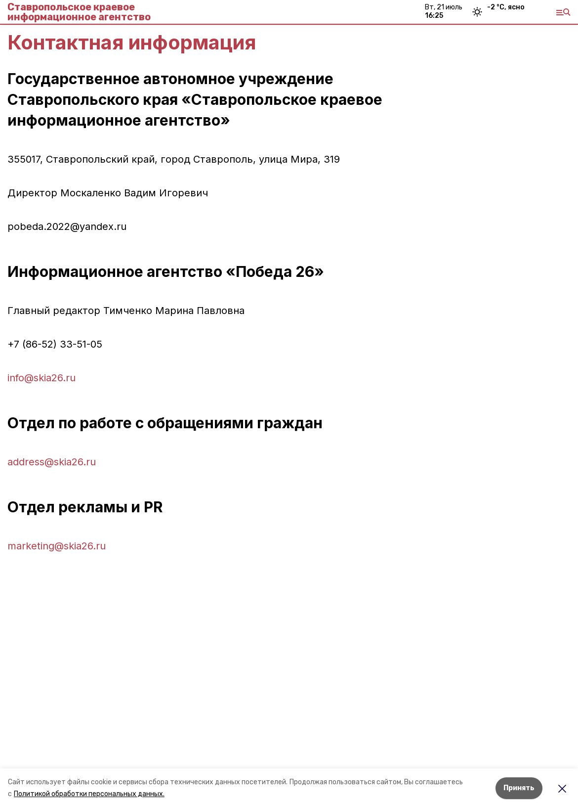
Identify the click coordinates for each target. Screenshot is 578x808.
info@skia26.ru (41, 378)
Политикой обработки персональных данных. (89, 794)
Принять (519, 788)
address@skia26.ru (51, 462)
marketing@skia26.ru (56, 546)
